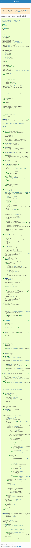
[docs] (28, 44)
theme (11, 546)
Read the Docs (18, 546)
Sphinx (6, 546)
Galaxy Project (16, 1)
